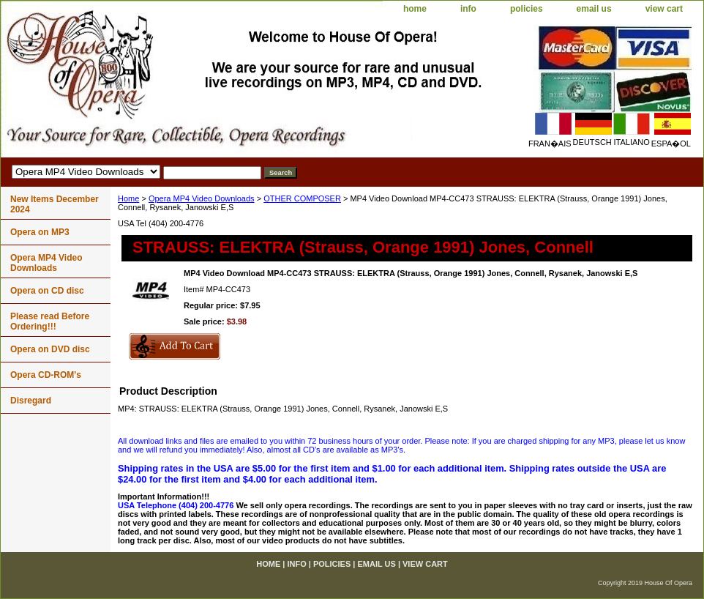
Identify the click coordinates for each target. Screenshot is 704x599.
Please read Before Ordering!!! (49, 321)
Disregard (30, 400)
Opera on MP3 (40, 232)
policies (526, 9)
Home (128, 198)
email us (594, 9)
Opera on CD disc (47, 291)
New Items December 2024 (54, 204)
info (468, 9)
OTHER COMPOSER (302, 198)
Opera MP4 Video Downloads (202, 198)
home (415, 9)
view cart (664, 9)
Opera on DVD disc (50, 349)
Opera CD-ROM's (45, 375)
